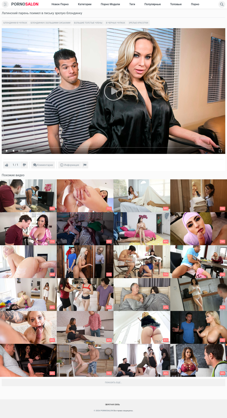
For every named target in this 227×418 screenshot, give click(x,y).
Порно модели (110, 4)
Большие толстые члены (88, 23)
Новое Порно (60, 4)
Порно (195, 4)
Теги (132, 4)
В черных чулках (115, 23)
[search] (221, 4)
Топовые (175, 4)
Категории (85, 4)
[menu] (5, 4)
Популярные (152, 4)
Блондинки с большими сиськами (50, 23)
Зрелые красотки (138, 23)
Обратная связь (112, 405)
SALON (25, 4)
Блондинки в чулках (15, 23)
